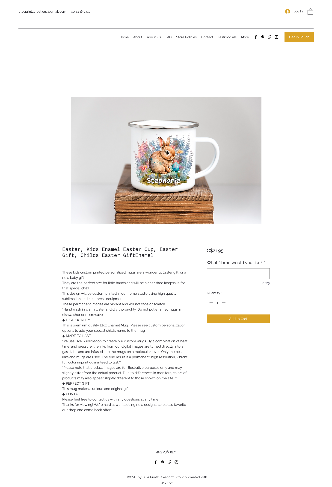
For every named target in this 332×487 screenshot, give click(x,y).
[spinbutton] (217, 302)
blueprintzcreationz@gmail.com (42, 11)
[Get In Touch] (299, 37)
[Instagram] (276, 37)
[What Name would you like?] (238, 273)
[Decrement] (211, 302)
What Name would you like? (236, 262)
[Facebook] (255, 37)
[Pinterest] (262, 37)
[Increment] (224, 302)
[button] (310, 11)
